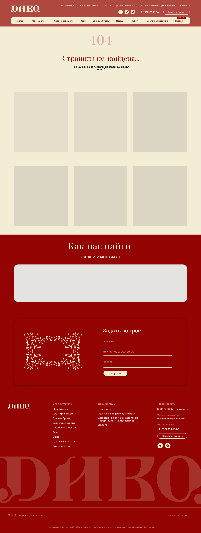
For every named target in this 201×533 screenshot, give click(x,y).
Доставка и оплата (64, 441)
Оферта (102, 424)
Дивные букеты (62, 418)
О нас (56, 436)
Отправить (115, 373)
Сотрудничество (62, 446)
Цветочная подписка (65, 427)
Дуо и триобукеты (63, 413)
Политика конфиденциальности (117, 413)
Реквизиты (104, 408)
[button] (176, 12)
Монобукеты (60, 408)
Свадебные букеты (64, 20)
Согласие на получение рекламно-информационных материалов (118, 419)
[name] (137, 341)
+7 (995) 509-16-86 (149, 12)
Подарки (179, 20)
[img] (120, 12)
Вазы (55, 432)
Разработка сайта (177, 514)
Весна (83, 20)
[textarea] (137, 363)
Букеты (19, 20)
